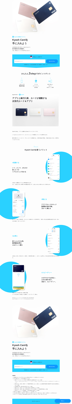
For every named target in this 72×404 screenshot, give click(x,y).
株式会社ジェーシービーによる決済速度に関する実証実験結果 (23, 297)
